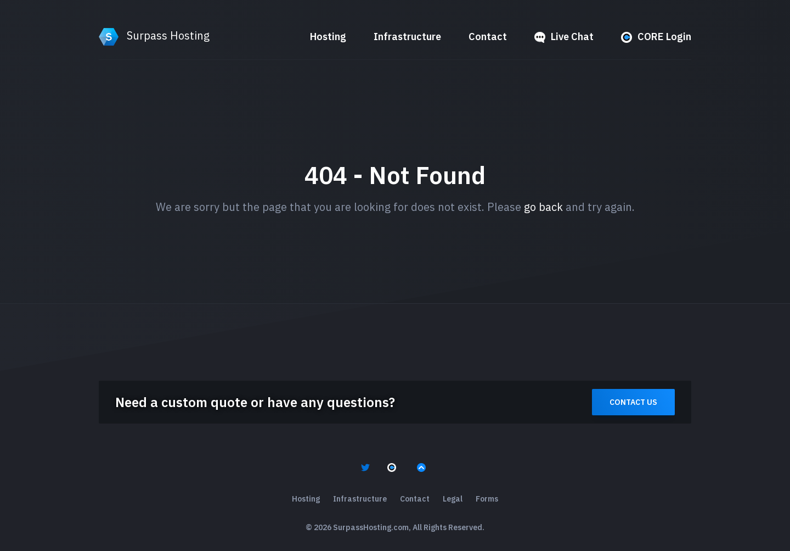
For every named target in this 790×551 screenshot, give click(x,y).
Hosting (328, 36)
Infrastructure (407, 36)
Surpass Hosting (154, 35)
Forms (487, 499)
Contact (488, 36)
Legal (452, 499)
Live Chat (564, 36)
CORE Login (656, 36)
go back (543, 206)
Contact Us (633, 402)
